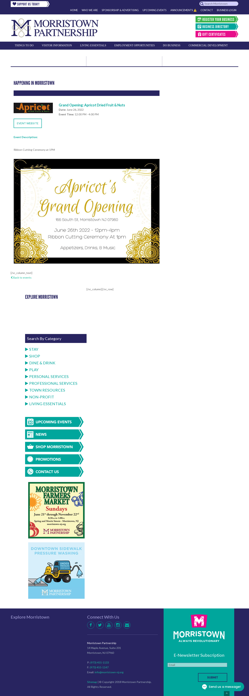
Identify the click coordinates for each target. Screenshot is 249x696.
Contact (207, 10)
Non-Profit (39, 396)
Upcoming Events (155, 10)
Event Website (28, 123)
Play (32, 369)
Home (74, 10)
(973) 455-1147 (99, 667)
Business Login (226, 10)
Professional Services (51, 383)
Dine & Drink (40, 362)
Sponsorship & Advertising (120, 10)
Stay (31, 349)
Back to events (21, 277)
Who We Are (90, 10)
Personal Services (47, 376)
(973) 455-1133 (99, 662)
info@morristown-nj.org (109, 672)
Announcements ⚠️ (183, 10)
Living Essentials (45, 403)
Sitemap (92, 682)
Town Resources (45, 390)
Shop (32, 356)
